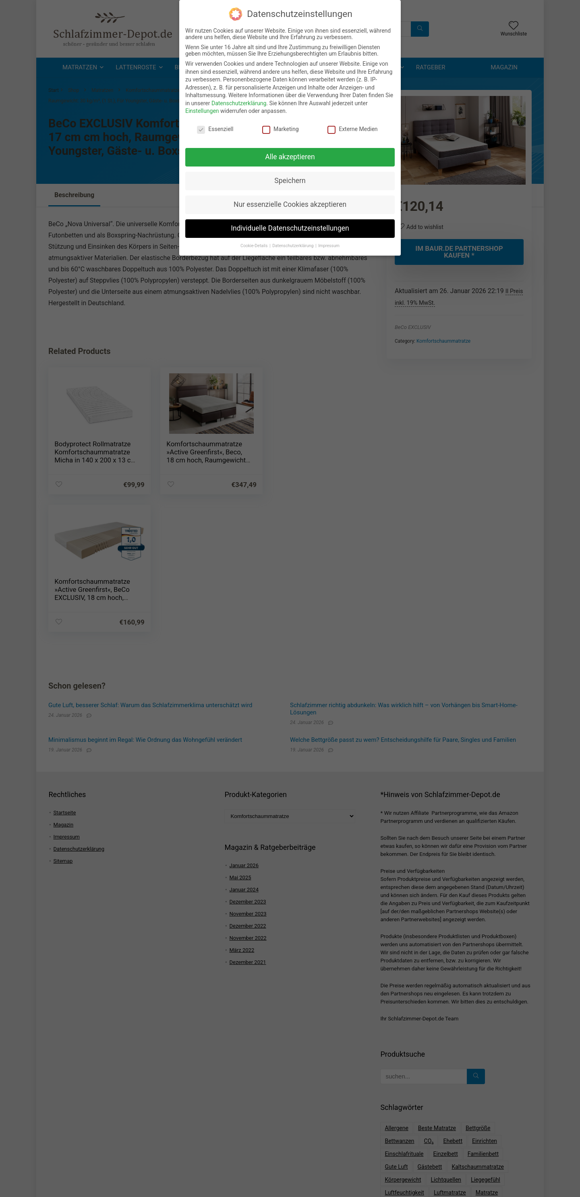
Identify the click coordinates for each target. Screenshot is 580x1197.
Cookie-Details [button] (254, 243)
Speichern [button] (289, 179)
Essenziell (215, 127)
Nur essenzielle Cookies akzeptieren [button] (290, 202)
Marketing (280, 127)
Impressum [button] (329, 243)
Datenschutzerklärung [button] (293, 243)
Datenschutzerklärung (238, 101)
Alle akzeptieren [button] (290, 155)
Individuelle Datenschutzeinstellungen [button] (290, 226)
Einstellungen (202, 109)
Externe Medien (352, 127)
